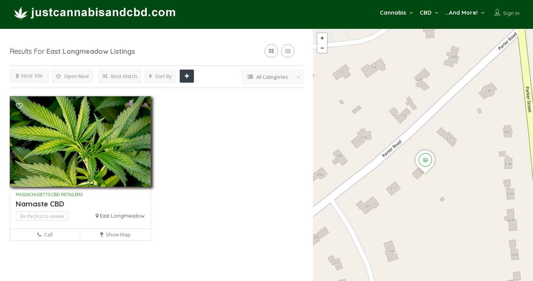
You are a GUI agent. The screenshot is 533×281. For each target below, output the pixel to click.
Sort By (160, 76)
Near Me (29, 75)
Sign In (511, 13)
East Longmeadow (122, 216)
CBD (426, 12)
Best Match (120, 76)
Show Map (115, 234)
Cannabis (393, 12)
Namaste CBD (40, 204)
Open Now (72, 76)
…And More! (461, 12)
